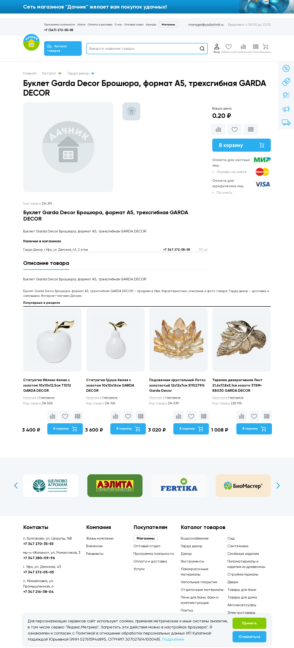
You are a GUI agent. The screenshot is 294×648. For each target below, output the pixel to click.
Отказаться (249, 636)
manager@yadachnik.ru (206, 24)
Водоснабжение (195, 538)
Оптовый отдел (134, 24)
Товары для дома (242, 597)
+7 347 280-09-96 (39, 558)
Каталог (51, 73)
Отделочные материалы (202, 589)
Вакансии (94, 546)
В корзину (241, 145)
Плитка (187, 610)
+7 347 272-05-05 (176, 250)
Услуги (81, 24)
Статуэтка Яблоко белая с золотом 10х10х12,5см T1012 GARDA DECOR (47, 385)
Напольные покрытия (199, 582)
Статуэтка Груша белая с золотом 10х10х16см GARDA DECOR (110, 385)
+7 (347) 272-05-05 (58, 30)
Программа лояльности (59, 24)
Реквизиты (94, 553)
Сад (231, 538)
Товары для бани (241, 589)
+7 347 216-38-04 (38, 592)
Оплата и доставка (100, 24)
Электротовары (241, 612)
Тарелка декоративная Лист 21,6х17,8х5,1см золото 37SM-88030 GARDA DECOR (238, 385)
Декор (186, 553)
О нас (118, 24)
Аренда (151, 24)
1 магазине (39, 398)
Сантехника (237, 546)
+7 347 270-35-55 (38, 544)
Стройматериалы (242, 574)
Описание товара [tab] (46, 263)
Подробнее (173, 639)
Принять (249, 623)
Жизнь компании (99, 538)
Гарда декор (81, 73)
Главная (29, 73)
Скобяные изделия (243, 553)
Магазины (168, 24)
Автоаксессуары (241, 605)
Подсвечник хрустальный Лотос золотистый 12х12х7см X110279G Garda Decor (178, 385)
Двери (232, 582)
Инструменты (192, 561)
